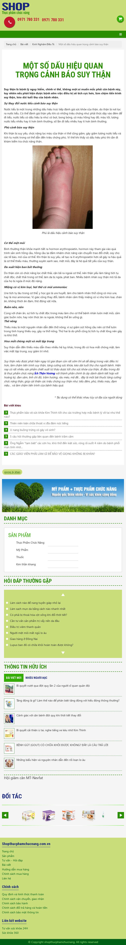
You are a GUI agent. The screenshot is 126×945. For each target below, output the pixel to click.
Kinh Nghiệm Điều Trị (43, 44)
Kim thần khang (26, 564)
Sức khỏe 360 (10, 933)
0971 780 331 (53, 19)
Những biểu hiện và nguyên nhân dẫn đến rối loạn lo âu (50, 760)
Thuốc (20, 557)
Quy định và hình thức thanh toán (23, 894)
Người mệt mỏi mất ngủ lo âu (28, 633)
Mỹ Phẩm (22, 550)
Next (63, 653)
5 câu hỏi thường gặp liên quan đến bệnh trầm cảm (41, 436)
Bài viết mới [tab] (13, 677)
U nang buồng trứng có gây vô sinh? (32, 430)
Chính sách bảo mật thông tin (20, 912)
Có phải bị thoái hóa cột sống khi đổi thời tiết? (38, 615)
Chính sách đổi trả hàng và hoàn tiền (24, 907)
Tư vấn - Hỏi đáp (12, 860)
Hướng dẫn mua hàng (15, 869)
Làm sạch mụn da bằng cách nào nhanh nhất (37, 609)
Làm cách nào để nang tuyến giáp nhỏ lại (35, 603)
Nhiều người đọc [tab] (36, 677)
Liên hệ (6, 878)
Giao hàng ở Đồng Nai (24, 639)
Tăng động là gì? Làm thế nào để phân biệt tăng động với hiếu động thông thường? (67, 700)
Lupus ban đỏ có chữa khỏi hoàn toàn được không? (41, 645)
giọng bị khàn (12, 472)
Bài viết (24, 44)
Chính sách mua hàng (15, 874)
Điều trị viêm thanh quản (25, 627)
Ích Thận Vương (44, 373)
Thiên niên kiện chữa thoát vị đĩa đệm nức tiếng (39, 423)
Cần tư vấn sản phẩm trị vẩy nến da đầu (34, 621)
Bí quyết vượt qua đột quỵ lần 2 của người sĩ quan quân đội (53, 685)
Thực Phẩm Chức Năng (30, 542)
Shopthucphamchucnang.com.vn (26, 844)
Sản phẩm (8, 856)
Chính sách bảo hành (15, 903)
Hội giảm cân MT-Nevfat (23, 777)
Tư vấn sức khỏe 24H (15, 928)
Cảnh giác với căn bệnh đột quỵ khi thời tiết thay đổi (48, 715)
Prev (63, 595)
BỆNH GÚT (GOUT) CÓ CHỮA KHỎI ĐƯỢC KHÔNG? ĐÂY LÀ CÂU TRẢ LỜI (62, 745)
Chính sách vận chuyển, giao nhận (23, 899)
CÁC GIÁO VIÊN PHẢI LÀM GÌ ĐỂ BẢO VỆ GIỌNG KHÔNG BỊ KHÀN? (52, 454)
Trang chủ (11, 44)
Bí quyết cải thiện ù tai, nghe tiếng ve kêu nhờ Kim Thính (51, 730)
